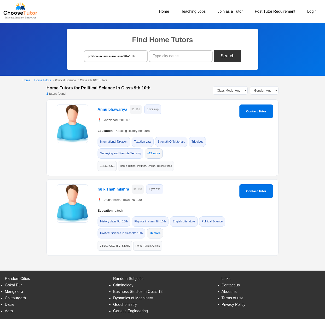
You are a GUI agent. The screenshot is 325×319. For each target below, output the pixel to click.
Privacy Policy (233, 304)
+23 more (153, 153)
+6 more (154, 233)
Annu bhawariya (112, 109)
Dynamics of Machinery (133, 298)
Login (312, 11)
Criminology (123, 285)
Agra (9, 311)
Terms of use (232, 298)
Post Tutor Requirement (275, 11)
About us (229, 292)
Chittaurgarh (15, 298)
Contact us (230, 285)
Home (164, 11)
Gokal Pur (13, 285)
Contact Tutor (256, 111)
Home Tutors (42, 80)
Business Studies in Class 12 (137, 292)
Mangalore (14, 292)
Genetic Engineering (130, 311)
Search (227, 55)
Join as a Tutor (230, 11)
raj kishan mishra (113, 189)
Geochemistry (125, 304)
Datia (9, 304)
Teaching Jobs (193, 11)
